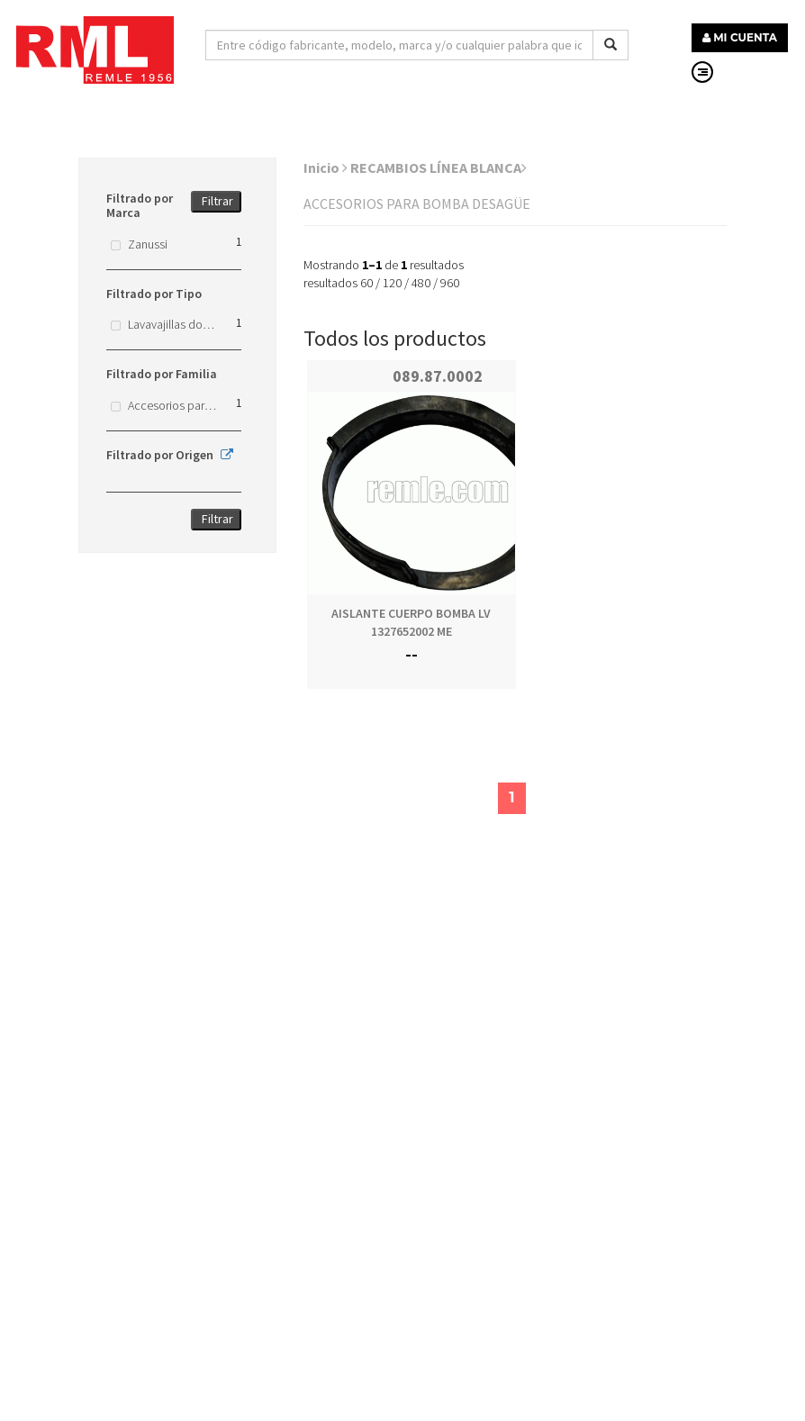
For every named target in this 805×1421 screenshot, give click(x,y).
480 (421, 283)
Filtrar (217, 201)
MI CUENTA (739, 37)
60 (366, 283)
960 (449, 283)
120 (392, 283)
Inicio (325, 167)
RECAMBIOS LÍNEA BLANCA (438, 167)
